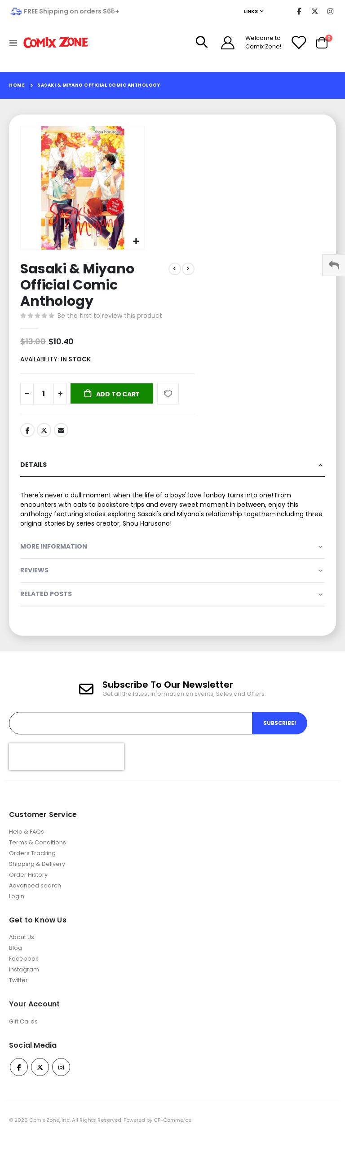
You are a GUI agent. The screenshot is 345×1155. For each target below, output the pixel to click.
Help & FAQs (26, 847)
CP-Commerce (172, 1135)
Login (16, 911)
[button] (136, 242)
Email (61, 433)
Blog (15, 963)
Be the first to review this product (110, 316)
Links (251, 11)
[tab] (172, 469)
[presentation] (66, 772)
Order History (28, 890)
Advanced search (35, 901)
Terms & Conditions (37, 857)
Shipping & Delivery (37, 879)
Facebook (27, 433)
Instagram (24, 985)
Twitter (44, 433)
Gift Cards (23, 1037)
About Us (21, 953)
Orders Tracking (32, 868)
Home (17, 85)
